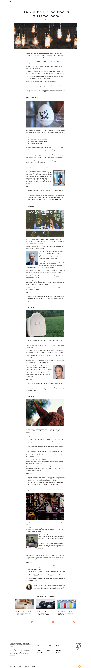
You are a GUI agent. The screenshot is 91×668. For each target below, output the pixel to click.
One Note (36, 197)
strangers (36, 246)
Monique (39, 463)
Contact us (58, 652)
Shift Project (36, 552)
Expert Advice (35, 9)
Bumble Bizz (60, 300)
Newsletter (58, 648)
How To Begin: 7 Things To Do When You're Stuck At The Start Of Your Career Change (24, 613)
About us (68, 2)
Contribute (48, 645)
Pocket (42, 195)
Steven (39, 470)
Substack (47, 387)
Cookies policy (26, 666)
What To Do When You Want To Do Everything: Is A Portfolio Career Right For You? (66, 613)
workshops (12, 653)
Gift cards (58, 650)
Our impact (39, 648)
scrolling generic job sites (38, 66)
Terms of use (12, 666)
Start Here (77, 2)
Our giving (39, 650)
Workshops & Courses (43, 2)
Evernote (30, 197)
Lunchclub (35, 296)
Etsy (51, 574)
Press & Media (40, 652)
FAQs (57, 645)
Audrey (37, 456)
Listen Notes (42, 480)
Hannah (28, 528)
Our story (39, 645)
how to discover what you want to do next (49, 9)
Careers (48, 650)
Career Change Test (23, 650)
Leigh (57, 275)
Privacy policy (19, 666)
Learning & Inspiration (57, 2)
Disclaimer (33, 666)
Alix (29, 355)
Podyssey (30, 479)
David (55, 154)
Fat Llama (45, 571)
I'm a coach (48, 648)
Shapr (57, 298)
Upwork (36, 574)
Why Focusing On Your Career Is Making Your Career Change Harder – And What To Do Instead (45, 613)
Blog (38, 655)
